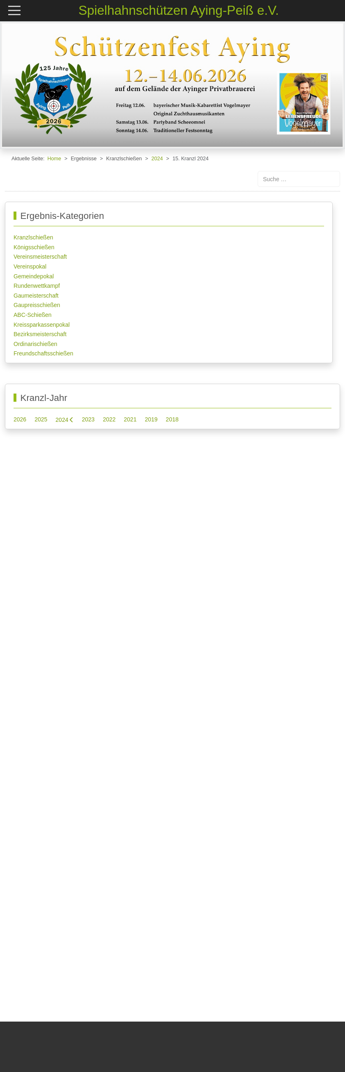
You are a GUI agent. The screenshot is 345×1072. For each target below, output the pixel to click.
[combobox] (299, 179)
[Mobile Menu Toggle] (14, 10)
